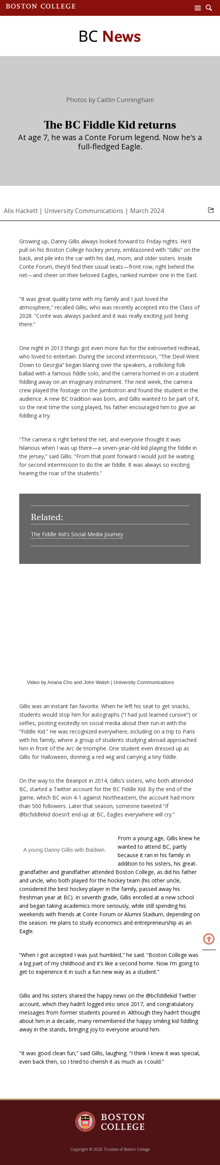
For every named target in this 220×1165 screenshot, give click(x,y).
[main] (110, 588)
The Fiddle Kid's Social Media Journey (77, 534)
